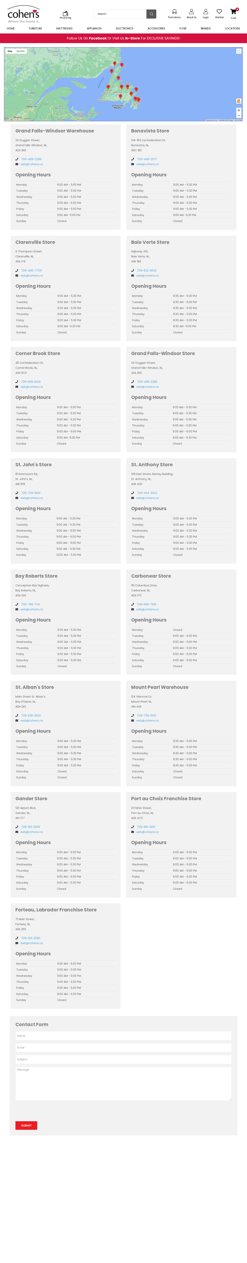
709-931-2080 (30, 938)
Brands (206, 28)
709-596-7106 (146, 604)
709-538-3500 (30, 715)
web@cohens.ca (31, 164)
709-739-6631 (30, 493)
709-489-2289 (30, 159)
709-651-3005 (30, 827)
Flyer (182, 28)
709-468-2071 (146, 159)
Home (11, 28)
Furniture (35, 28)
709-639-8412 (30, 382)
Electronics (124, 28)
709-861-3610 (145, 827)
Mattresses (64, 28)
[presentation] (44, 1111)
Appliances (94, 28)
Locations (232, 28)
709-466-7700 (31, 270)
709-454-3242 (146, 493)
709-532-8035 (146, 270)
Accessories (156, 28)
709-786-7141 (30, 604)
